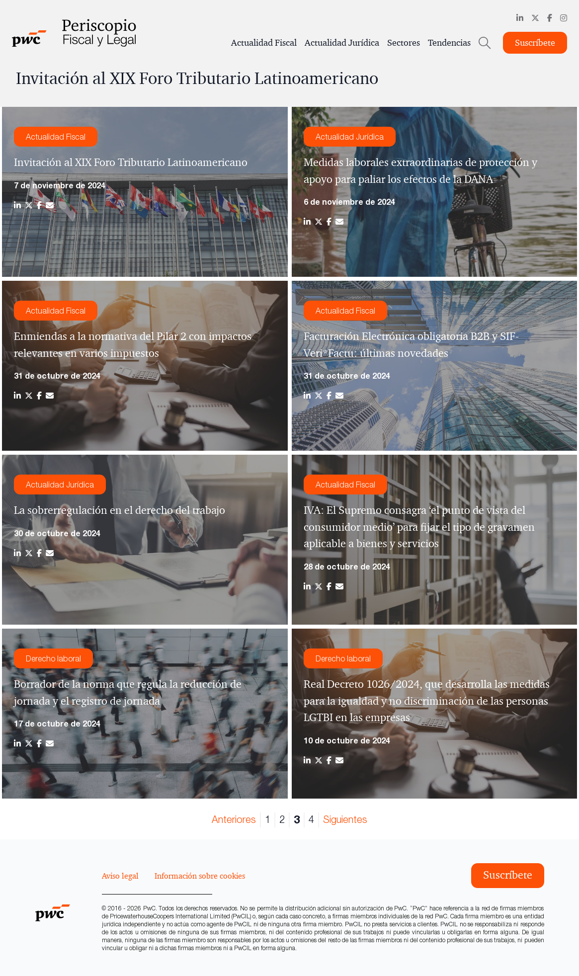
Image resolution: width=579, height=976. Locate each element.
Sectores (403, 42)
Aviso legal (120, 876)
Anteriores (234, 819)
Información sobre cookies (200, 876)
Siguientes (345, 819)
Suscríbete (535, 42)
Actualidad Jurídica (342, 42)
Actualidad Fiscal (264, 42)
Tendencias (449, 42)
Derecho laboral (53, 658)
